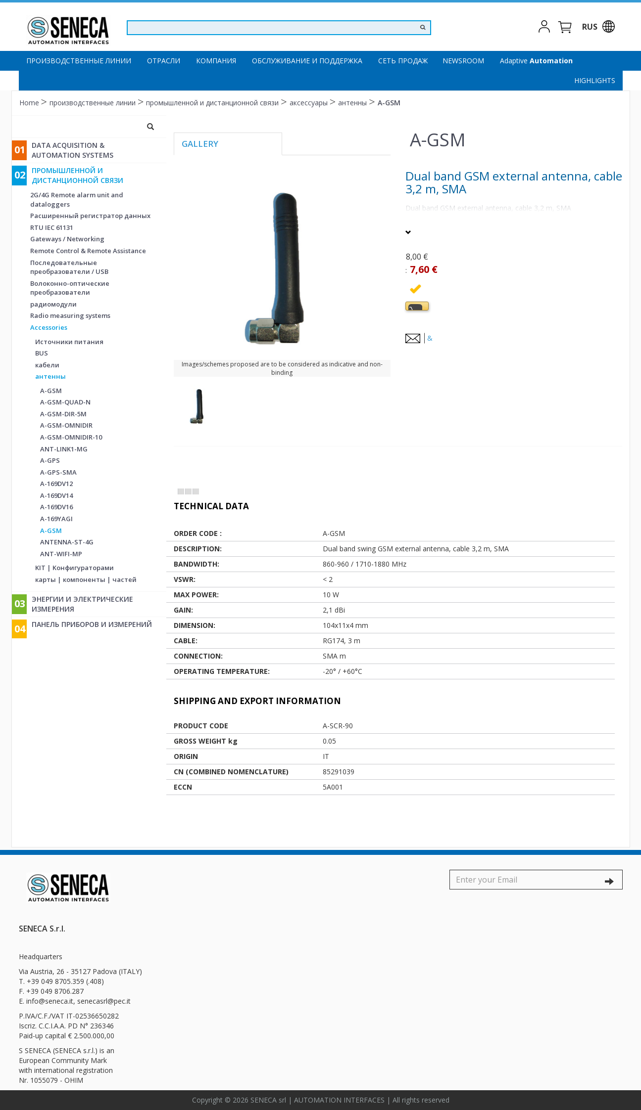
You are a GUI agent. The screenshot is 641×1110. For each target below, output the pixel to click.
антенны (353, 102)
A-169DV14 (56, 495)
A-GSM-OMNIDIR (66, 425)
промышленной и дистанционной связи (213, 102)
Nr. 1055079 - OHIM (51, 1080)
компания (216, 60)
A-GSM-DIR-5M (63, 413)
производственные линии (78, 60)
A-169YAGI (56, 518)
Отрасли (163, 60)
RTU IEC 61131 (51, 227)
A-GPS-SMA (58, 472)
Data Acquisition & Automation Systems (72, 150)
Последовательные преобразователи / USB (69, 267)
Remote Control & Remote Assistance (88, 250)
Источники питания (69, 341)
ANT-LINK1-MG (64, 448)
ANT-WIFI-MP (61, 553)
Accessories (48, 327)
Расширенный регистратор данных (90, 215)
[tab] (417, 306)
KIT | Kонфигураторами (74, 567)
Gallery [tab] (200, 143)
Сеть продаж (403, 60)
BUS (41, 353)
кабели (47, 364)
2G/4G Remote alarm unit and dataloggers (76, 199)
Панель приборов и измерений (92, 624)
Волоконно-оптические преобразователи (69, 288)
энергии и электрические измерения (82, 604)
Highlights (594, 80)
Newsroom (463, 60)
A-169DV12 (56, 483)
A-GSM (389, 102)
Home (30, 102)
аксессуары (310, 102)
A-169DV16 (56, 506)
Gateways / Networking (67, 238)
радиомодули (53, 304)
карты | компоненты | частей (86, 579)
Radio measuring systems (70, 315)
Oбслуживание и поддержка (307, 60)
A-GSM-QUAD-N (65, 402)
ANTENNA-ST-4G (67, 541)
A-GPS (50, 460)
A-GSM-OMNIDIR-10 (71, 437)
